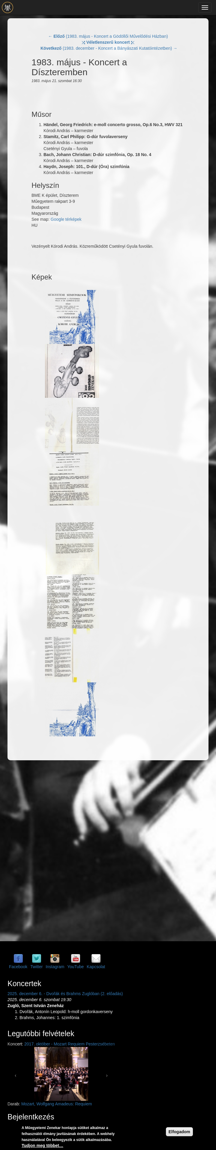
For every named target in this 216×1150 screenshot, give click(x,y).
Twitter (36, 966)
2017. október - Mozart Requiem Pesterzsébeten (69, 1044)
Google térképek (66, 219)
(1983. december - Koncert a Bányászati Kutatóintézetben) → (108, 48)
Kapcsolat (96, 966)
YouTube (75, 966)
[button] (16, 1074)
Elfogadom (179, 1133)
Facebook (18, 966)
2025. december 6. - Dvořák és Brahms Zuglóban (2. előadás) (65, 993)
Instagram (55, 966)
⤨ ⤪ (108, 42)
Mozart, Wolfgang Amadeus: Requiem (56, 1103)
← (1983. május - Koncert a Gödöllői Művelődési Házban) (108, 36)
